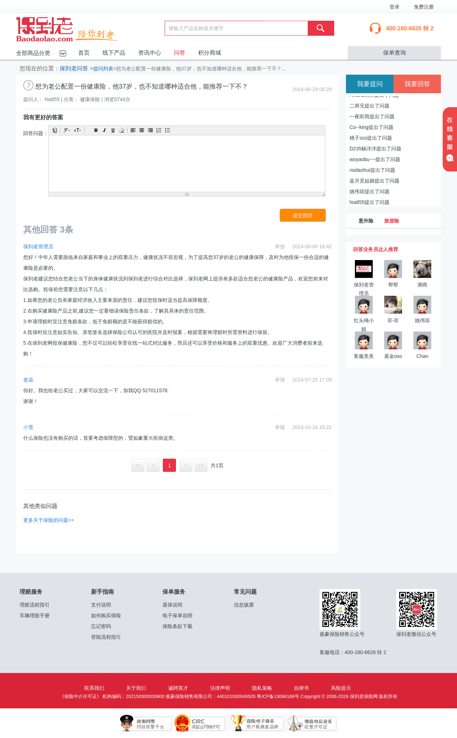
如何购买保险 (106, 615)
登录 (395, 7)
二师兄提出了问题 (370, 106)
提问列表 (103, 68)
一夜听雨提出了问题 (372, 116)
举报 (280, 246)
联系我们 (94, 688)
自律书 (301, 688)
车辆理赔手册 (35, 615)
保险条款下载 (177, 626)
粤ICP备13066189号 (278, 696)
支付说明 (101, 605)
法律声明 (220, 688)
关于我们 (136, 688)
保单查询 (394, 53)
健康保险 (90, 99)
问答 (179, 53)
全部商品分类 (33, 53)
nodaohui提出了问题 (372, 170)
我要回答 (417, 84)
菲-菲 (393, 320)
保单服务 (173, 592)
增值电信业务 (306, 723)
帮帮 (393, 285)
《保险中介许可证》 (80, 696)
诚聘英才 (178, 688)
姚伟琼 (422, 320)
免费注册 (424, 7)
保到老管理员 (38, 246)
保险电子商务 (253, 723)
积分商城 (209, 53)
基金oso (393, 356)
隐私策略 (262, 688)
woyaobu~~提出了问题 (375, 159)
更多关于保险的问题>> (48, 520)
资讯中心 (149, 53)
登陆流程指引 (106, 637)
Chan (422, 356)
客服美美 (364, 356)
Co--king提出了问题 (371, 127)
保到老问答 (74, 68)
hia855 (52, 99)
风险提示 (341, 688)
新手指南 (102, 592)
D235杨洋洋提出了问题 (375, 148)
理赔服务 (31, 592)
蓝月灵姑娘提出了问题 (375, 181)
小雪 (28, 427)
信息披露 (244, 605)
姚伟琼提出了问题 (370, 191)
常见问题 (245, 592)
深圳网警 (145, 723)
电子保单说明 (177, 615)
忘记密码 (101, 626)
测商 (422, 285)
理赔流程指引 (35, 605)
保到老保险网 (76, 28)
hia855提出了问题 (370, 202)
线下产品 (113, 53)
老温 (28, 380)
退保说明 (172, 605)
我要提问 (370, 84)
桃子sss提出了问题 (371, 138)
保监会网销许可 (199, 723)
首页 (84, 53)
